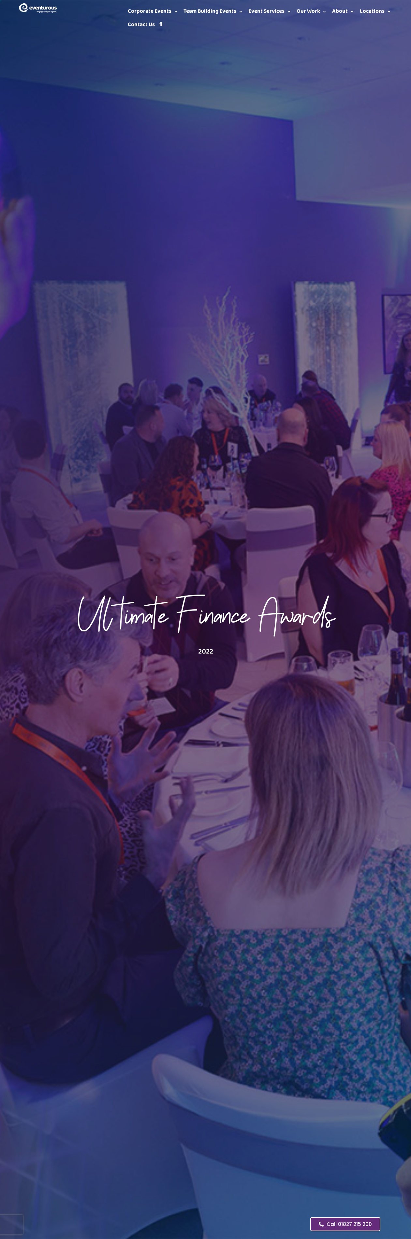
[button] (153, 11)
